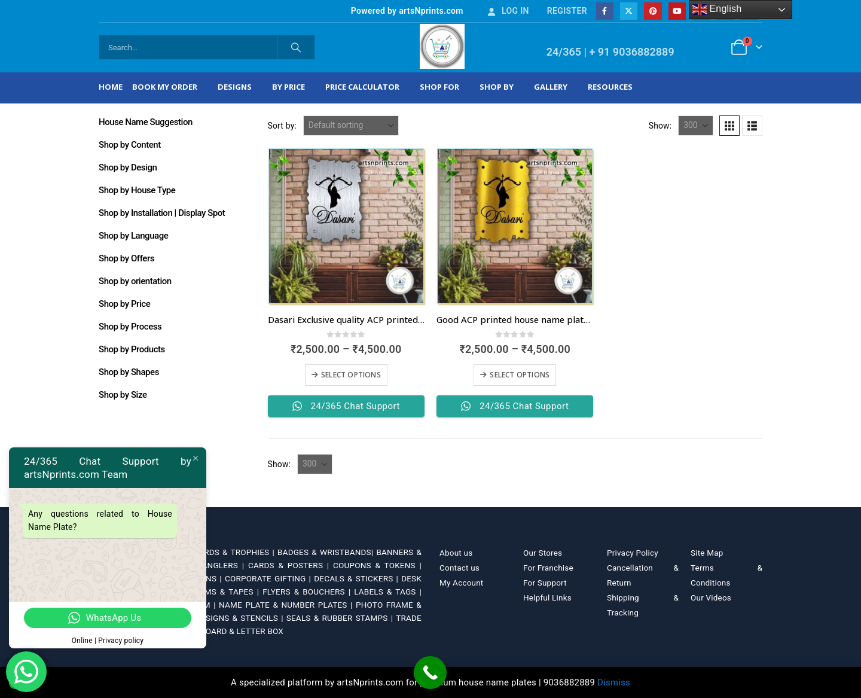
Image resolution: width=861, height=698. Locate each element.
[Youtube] (677, 11)
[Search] (296, 47)
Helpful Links (547, 597)
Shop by (497, 86)
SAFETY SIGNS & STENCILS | (229, 618)
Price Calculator (362, 86)
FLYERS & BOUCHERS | (308, 591)
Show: (660, 125)
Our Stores (542, 552)
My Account (461, 582)
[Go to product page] (346, 226)
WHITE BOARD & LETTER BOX (228, 631)
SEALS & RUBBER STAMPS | (341, 618)
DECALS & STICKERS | (357, 578)
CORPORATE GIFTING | (269, 578)
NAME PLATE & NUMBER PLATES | (287, 604)
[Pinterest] (652, 11)
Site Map (707, 552)
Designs (235, 86)
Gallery (550, 86)
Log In (507, 11)
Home (111, 86)
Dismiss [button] (613, 682)
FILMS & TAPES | (228, 591)
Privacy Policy (632, 552)
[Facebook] (604, 11)
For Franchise (548, 567)
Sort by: (282, 125)
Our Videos (711, 597)
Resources (610, 86)
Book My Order (164, 86)
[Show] (695, 125)
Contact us (459, 567)
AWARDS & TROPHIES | (230, 552)
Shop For (439, 86)
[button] (729, 125)
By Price (288, 86)
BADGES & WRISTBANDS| (326, 552)
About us (455, 552)
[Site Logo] (442, 46)
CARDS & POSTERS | (290, 565)
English (717, 9)
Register (567, 11)
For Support (545, 582)
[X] (628, 11)
